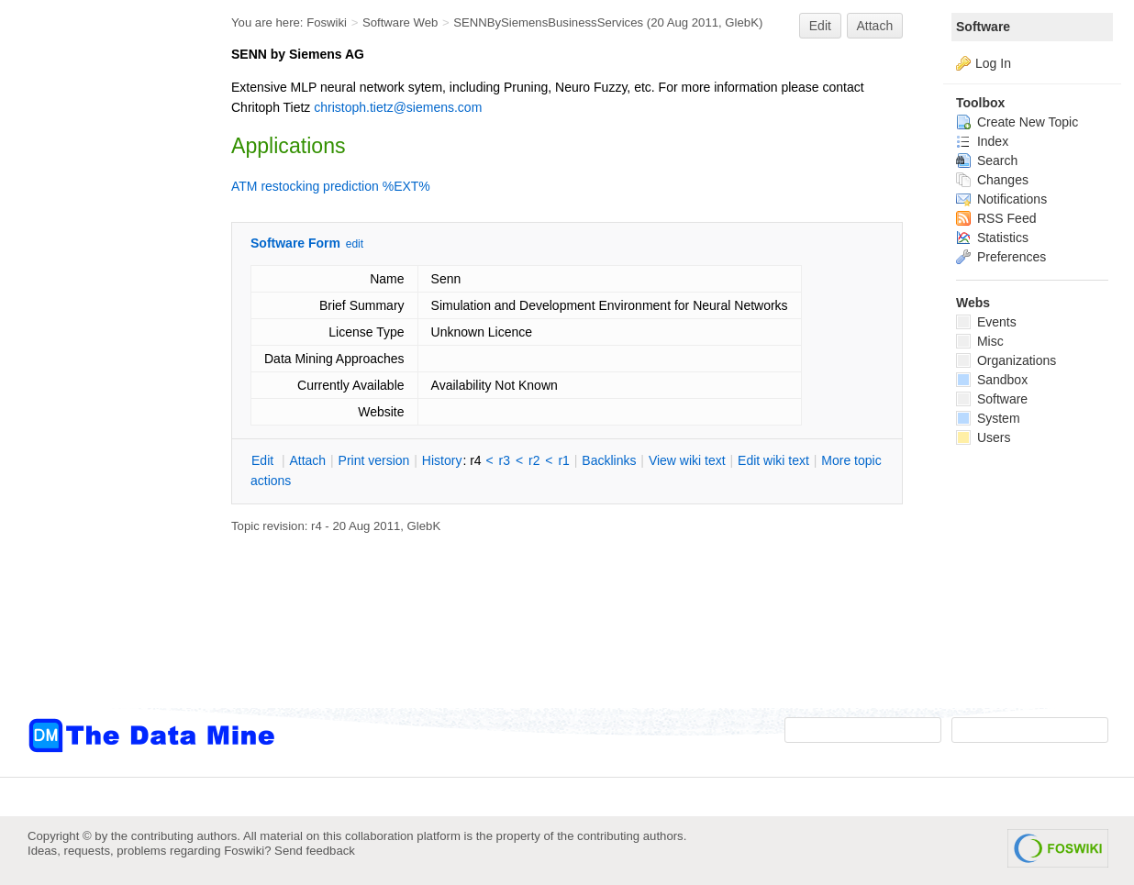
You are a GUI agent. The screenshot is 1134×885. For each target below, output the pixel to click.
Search (986, 160)
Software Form (295, 243)
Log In (993, 63)
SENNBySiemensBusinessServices (548, 22)
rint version (374, 460)
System (988, 418)
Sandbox (992, 379)
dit (264, 460)
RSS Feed (996, 218)
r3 (504, 460)
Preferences (1001, 256)
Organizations (1006, 360)
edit (354, 244)
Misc (980, 341)
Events (986, 322)
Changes (992, 179)
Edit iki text (773, 460)
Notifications (1001, 199)
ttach (307, 460)
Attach (875, 25)
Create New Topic (1017, 122)
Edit (820, 25)
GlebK (742, 22)
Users (983, 437)
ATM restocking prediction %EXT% (330, 186)
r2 (533, 460)
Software (983, 26)
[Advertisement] (101, 369)
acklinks (609, 460)
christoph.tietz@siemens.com (398, 107)
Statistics (992, 237)
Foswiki (326, 22)
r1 (563, 460)
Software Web (400, 22)
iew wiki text (687, 460)
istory (442, 460)
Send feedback (314, 850)
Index (982, 141)
